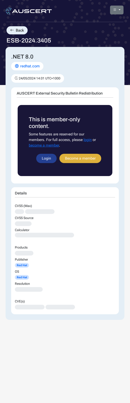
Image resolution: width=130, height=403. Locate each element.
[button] (117, 10)
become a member (44, 145)
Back (17, 30)
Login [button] (46, 158)
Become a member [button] (80, 158)
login (88, 140)
